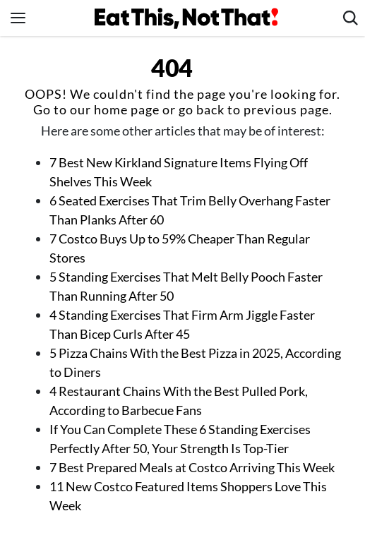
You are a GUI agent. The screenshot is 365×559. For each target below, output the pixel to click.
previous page (286, 109)
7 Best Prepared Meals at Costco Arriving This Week (192, 467)
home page (127, 109)
